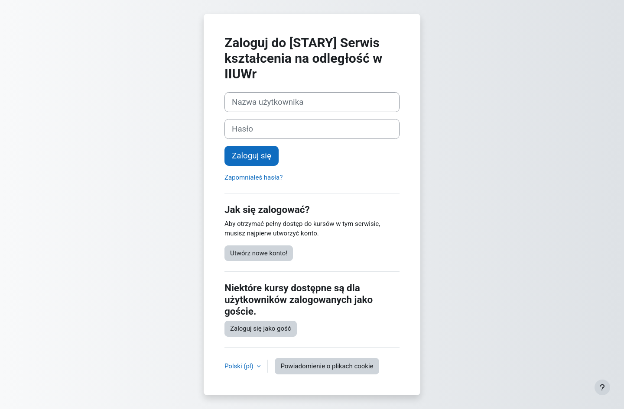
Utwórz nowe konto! (258, 253)
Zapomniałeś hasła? (253, 177)
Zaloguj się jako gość (260, 328)
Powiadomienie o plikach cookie (326, 366)
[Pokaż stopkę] (602, 387)
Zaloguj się (251, 156)
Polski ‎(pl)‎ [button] (239, 366)
